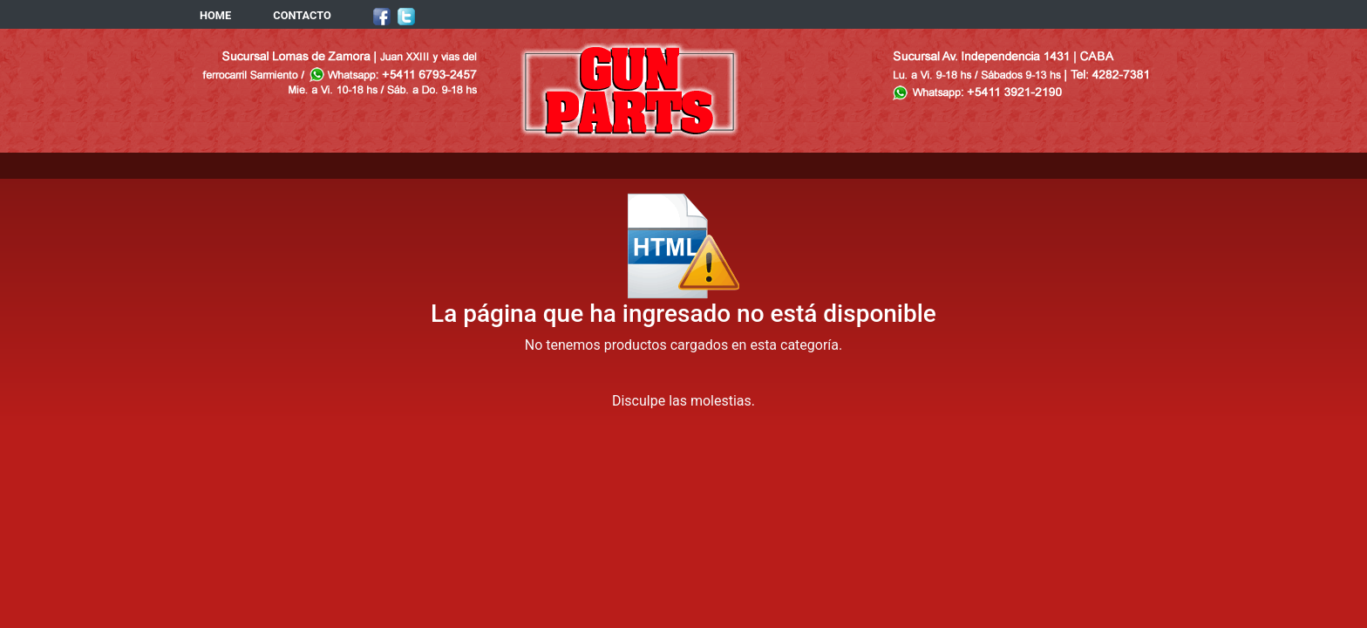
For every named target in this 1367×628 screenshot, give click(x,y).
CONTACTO (302, 15)
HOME (215, 15)
